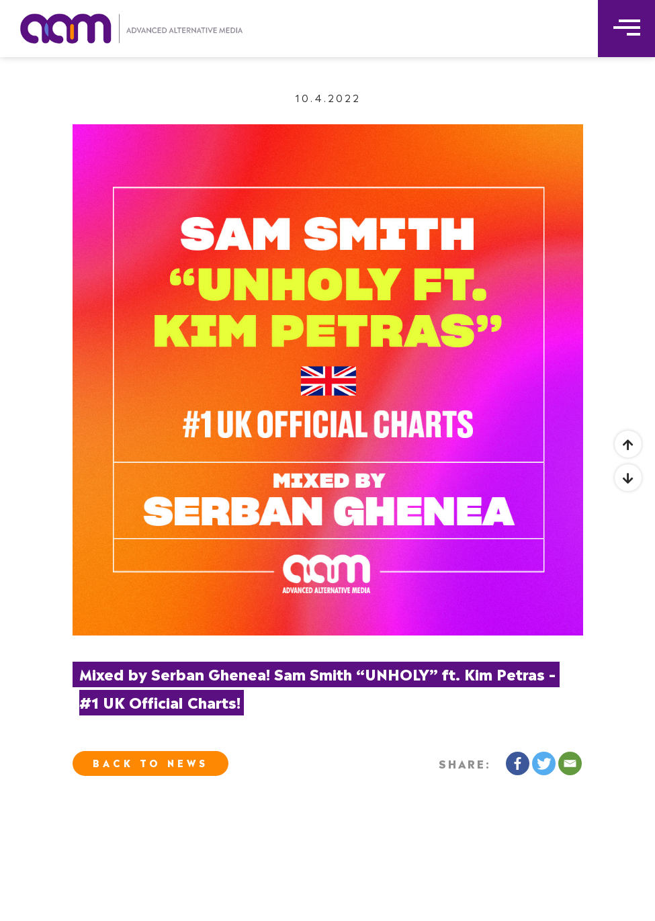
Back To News (150, 762)
